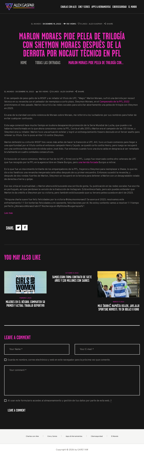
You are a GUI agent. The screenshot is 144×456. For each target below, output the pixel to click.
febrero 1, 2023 (25, 298)
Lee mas (8, 213)
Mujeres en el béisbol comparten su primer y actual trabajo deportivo (25, 303)
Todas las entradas (47, 62)
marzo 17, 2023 (118, 302)
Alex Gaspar (95, 24)
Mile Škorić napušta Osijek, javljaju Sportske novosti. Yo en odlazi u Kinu (118, 307)
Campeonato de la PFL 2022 (114, 101)
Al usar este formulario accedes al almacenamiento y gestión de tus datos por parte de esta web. (60, 400)
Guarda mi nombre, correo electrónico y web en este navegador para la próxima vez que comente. (59, 359)
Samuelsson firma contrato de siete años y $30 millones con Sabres (72, 278)
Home (24, 62)
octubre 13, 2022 (71, 273)
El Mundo (36, 24)
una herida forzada (88, 162)
